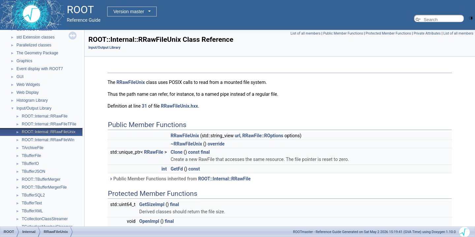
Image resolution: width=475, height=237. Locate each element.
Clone (176, 152)
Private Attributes (427, 33)
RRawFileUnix (130, 82)
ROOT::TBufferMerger (41, 179)
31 (144, 106)
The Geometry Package (37, 53)
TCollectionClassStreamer (45, 219)
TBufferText (32, 203)
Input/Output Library (33, 108)
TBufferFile (31, 155)
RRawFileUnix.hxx (179, 106)
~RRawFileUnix (186, 143)
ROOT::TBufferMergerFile (44, 187)
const (194, 152)
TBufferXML (32, 211)
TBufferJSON (33, 171)
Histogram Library (32, 100)
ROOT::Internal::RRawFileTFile (49, 124)
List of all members (306, 33)
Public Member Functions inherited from (180, 178)
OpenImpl (149, 221)
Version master (128, 11)
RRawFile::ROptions (262, 135)
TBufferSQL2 (33, 195)
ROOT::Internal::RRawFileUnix (49, 132)
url (237, 135)
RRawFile (153, 152)
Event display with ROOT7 (39, 68)
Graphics (24, 61)
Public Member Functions (343, 33)
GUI (19, 76)
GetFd (177, 168)
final (205, 152)
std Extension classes (35, 37)
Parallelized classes (33, 45)
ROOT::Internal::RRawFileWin (48, 140)
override (216, 143)
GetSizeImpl (152, 204)
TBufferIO (30, 163)
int (164, 168)
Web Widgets (28, 84)
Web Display (27, 92)
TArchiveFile (33, 147)
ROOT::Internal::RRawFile (45, 116)
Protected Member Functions (388, 33)
